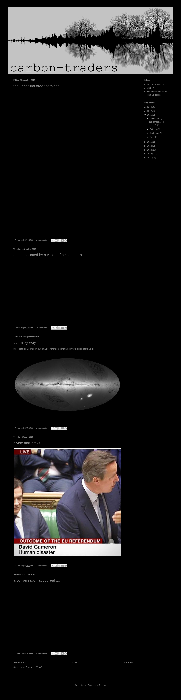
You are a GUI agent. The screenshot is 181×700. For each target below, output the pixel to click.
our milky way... (26, 342)
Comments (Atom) (34, 667)
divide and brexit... (28, 443)
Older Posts (128, 662)
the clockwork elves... (156, 84)
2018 (149, 107)
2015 (149, 142)
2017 (149, 111)
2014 (149, 146)
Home (74, 662)
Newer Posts (20, 662)
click (92, 349)
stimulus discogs (154, 95)
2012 (149, 154)
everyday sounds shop (157, 91)
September (155, 133)
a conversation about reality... (37, 580)
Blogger (102, 685)
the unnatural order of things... (38, 86)
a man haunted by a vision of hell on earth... (49, 255)
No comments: (42, 240)
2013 (149, 150)
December (155, 118)
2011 (149, 158)
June (152, 137)
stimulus (150, 88)
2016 (149, 115)
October (153, 129)
